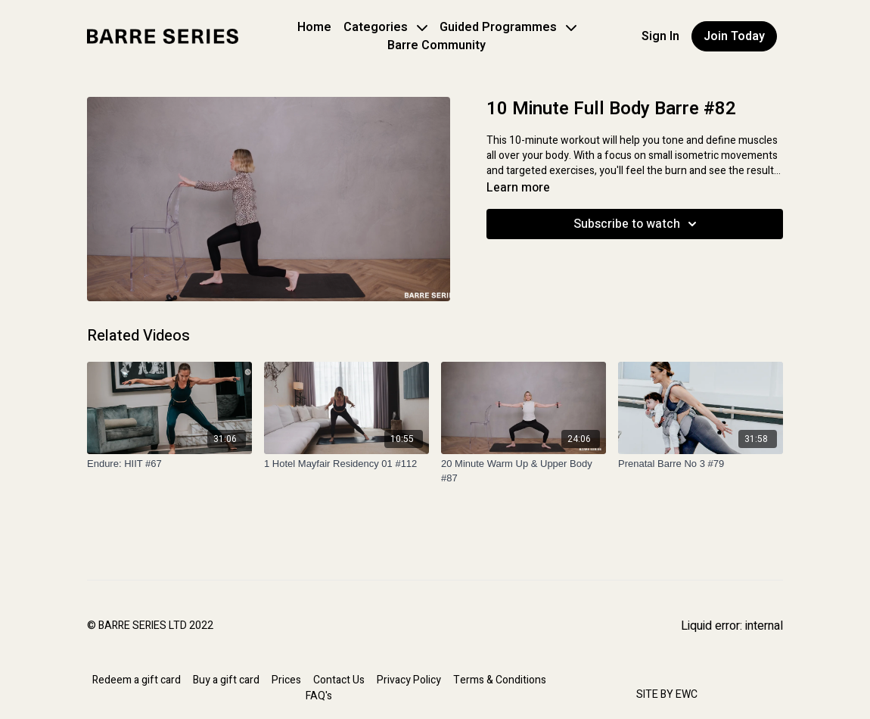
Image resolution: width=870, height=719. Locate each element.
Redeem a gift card (136, 680)
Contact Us (339, 680)
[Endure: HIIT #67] (169, 464)
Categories (385, 27)
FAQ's (319, 696)
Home (314, 27)
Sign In (660, 36)
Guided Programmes (508, 27)
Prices (286, 680)
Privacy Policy (409, 680)
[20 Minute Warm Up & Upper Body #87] (523, 471)
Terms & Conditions (499, 680)
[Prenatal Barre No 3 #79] (700, 464)
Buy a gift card (226, 680)
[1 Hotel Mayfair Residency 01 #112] (346, 464)
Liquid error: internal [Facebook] (732, 626)
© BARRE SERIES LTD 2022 (150, 626)
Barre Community (436, 45)
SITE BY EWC (667, 694)
